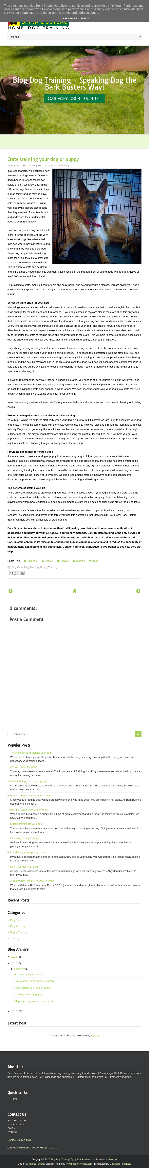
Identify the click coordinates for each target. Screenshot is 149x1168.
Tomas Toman (36, 1163)
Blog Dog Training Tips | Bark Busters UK (72, 1159)
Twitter (47, 560)
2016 (14, 1011)
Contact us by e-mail (19, 1139)
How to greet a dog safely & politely (30, 795)
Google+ (63, 560)
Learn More (69, 18)
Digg (93, 560)
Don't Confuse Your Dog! (24, 866)
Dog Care (17, 567)
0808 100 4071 (28, 1147)
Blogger (95, 1035)
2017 (14, 963)
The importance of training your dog (30, 752)
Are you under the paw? (24, 767)
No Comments (59, 165)
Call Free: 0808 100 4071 (74, 98)
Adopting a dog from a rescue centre (34, 1001)
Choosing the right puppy (24, 838)
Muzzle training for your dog (26, 823)
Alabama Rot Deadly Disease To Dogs (32, 880)
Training (14, 938)
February (19, 968)
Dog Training (31, 567)
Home (14, 1098)
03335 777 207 (48, 1147)
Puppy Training (48, 567)
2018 (14, 956)
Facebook (31, 560)
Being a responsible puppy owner (29, 809)
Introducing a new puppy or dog (28, 852)
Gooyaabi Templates (120, 1163)
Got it (85, 18)
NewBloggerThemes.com (79, 1163)
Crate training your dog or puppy (43, 159)
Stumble (79, 560)
